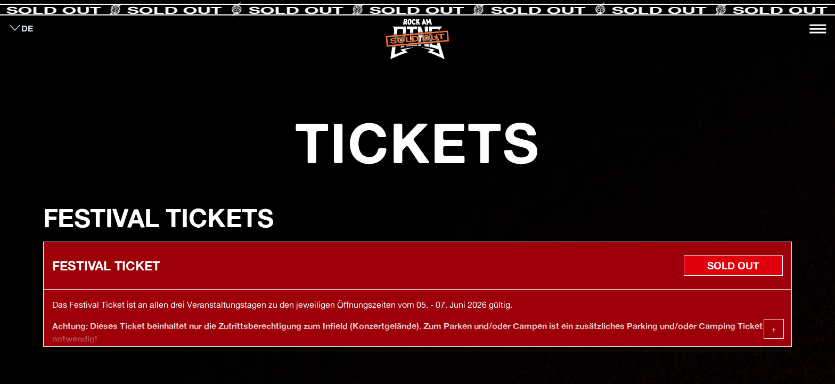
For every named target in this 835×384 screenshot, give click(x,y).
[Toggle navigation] (818, 29)
